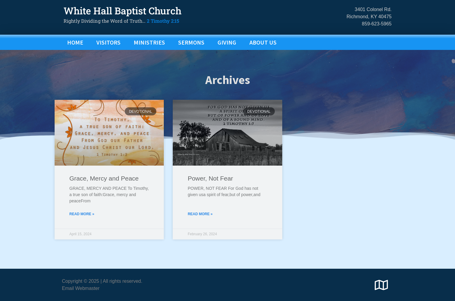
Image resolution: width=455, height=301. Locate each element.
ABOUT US (263, 42)
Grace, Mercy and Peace (104, 189)
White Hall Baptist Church (122, 10)
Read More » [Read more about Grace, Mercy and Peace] (82, 225)
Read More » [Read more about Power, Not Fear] (200, 225)
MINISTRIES (149, 42)
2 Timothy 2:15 (163, 21)
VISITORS (108, 42)
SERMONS (191, 42)
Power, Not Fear (210, 189)
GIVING (227, 42)
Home (75, 42)
